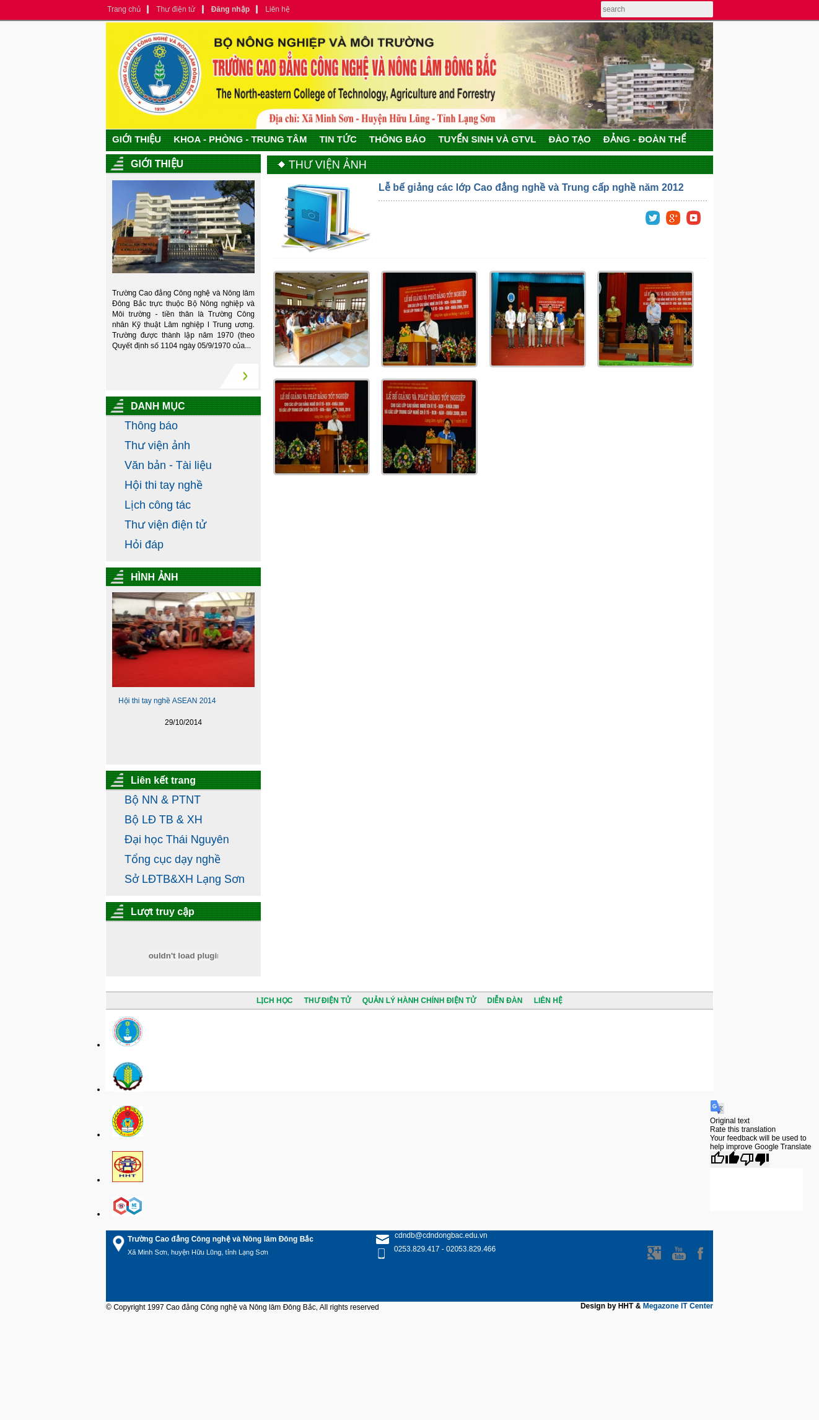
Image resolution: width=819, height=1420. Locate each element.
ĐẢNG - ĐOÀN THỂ (644, 139)
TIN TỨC (337, 139)
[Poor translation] (754, 1159)
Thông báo (151, 425)
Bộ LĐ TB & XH (164, 819)
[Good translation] (725, 1159)
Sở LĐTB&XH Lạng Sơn (185, 879)
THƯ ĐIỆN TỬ (327, 1000)
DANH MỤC (158, 406)
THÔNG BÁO (397, 139)
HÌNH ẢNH (154, 577)
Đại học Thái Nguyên (177, 839)
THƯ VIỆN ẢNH (328, 165)
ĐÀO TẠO (569, 139)
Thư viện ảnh (157, 445)
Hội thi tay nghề (164, 485)
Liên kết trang (163, 780)
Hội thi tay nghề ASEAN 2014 (167, 700)
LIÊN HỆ (548, 1000)
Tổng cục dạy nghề (173, 859)
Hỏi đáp (144, 544)
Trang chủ (124, 9)
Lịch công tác (158, 505)
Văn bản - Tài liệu (168, 465)
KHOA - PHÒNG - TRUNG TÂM (240, 139)
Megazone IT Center (678, 1306)
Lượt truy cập (163, 911)
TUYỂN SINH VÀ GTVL (487, 139)
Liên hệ (277, 9)
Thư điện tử (175, 9)
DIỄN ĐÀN (504, 1000)
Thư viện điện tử (165, 525)
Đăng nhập (230, 9)
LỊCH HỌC (274, 1000)
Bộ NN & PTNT (163, 800)
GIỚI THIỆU (136, 139)
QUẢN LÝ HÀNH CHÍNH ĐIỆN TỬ (419, 1000)
